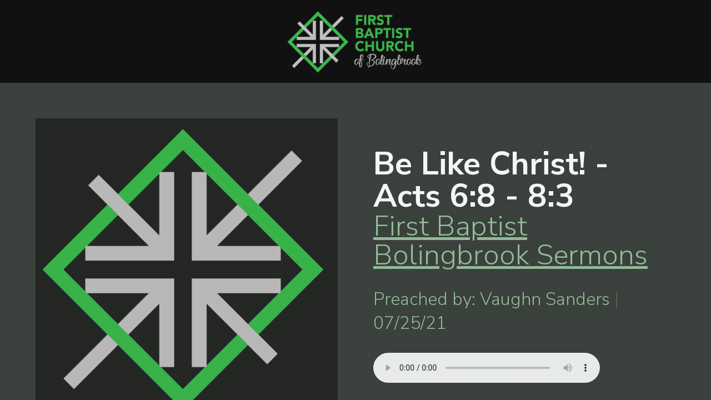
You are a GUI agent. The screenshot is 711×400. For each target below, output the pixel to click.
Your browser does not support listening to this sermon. (486, 368)
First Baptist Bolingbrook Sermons (510, 240)
